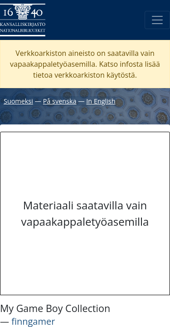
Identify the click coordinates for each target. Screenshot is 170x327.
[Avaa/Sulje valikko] (157, 20)
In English (100, 101)
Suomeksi (18, 101)
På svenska (60, 101)
